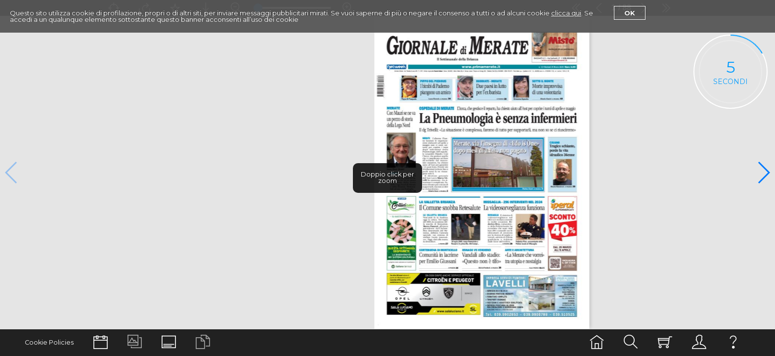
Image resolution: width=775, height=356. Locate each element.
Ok (629, 13)
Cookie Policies (49, 342)
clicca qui (566, 13)
